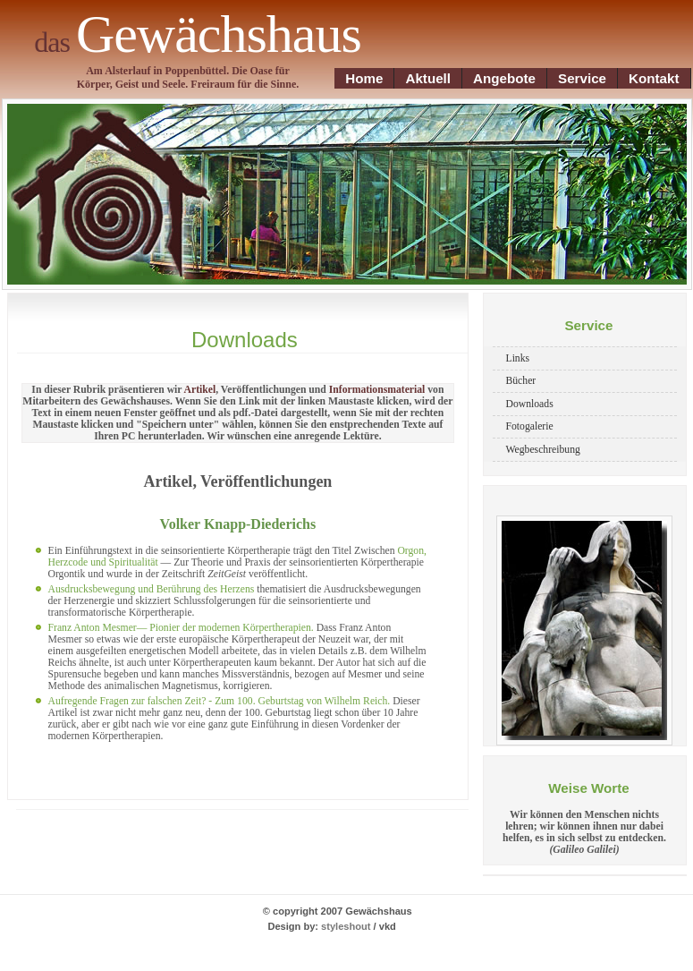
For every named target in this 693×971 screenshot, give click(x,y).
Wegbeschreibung (543, 450)
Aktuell (428, 78)
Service (582, 78)
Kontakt (654, 78)
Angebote (504, 78)
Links (518, 358)
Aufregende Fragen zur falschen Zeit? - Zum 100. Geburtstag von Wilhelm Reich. (220, 701)
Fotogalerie (530, 426)
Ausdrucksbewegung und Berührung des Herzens (151, 589)
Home (364, 78)
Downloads (530, 404)
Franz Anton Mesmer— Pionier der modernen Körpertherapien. (181, 628)
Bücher (521, 381)
